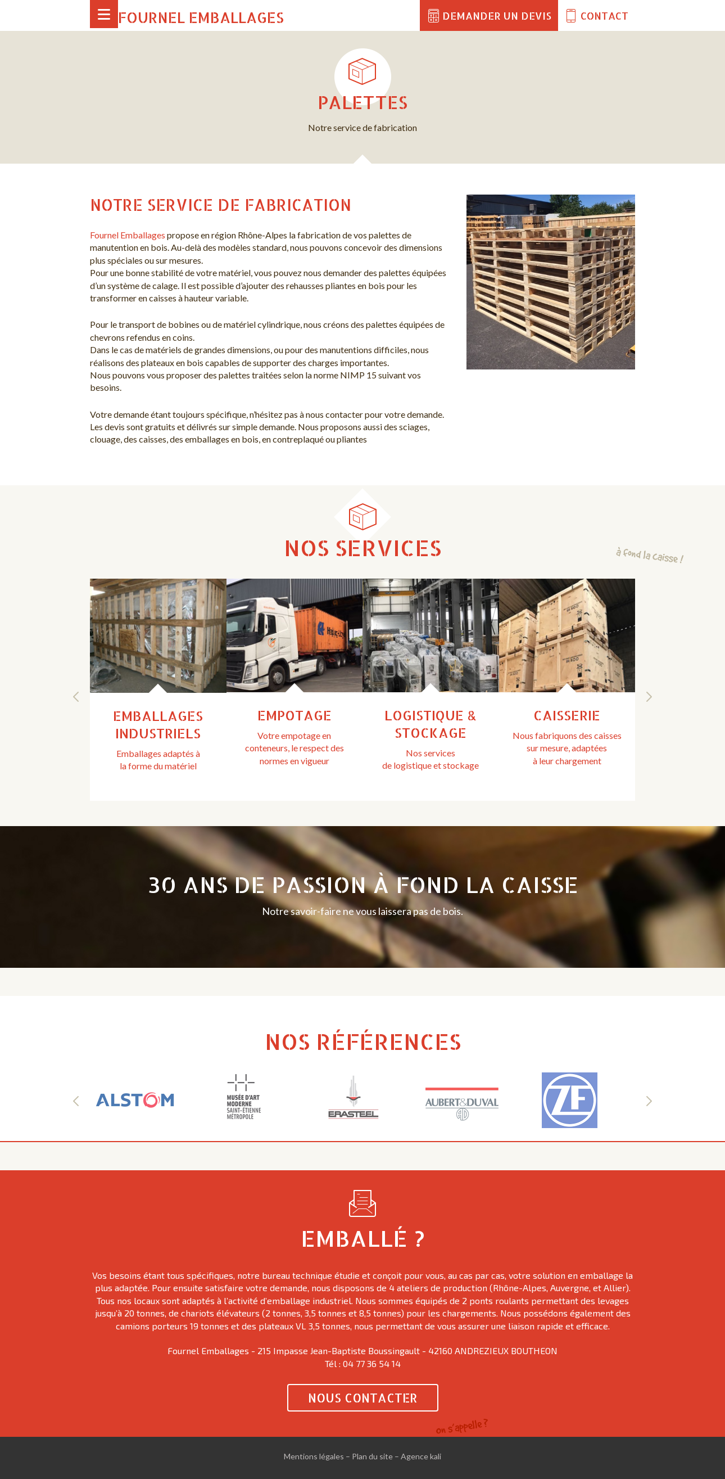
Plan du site (372, 1456)
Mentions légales (314, 1456)
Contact (604, 15)
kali (435, 1456)
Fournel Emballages (201, 17)
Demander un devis (496, 15)
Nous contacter (363, 1397)
